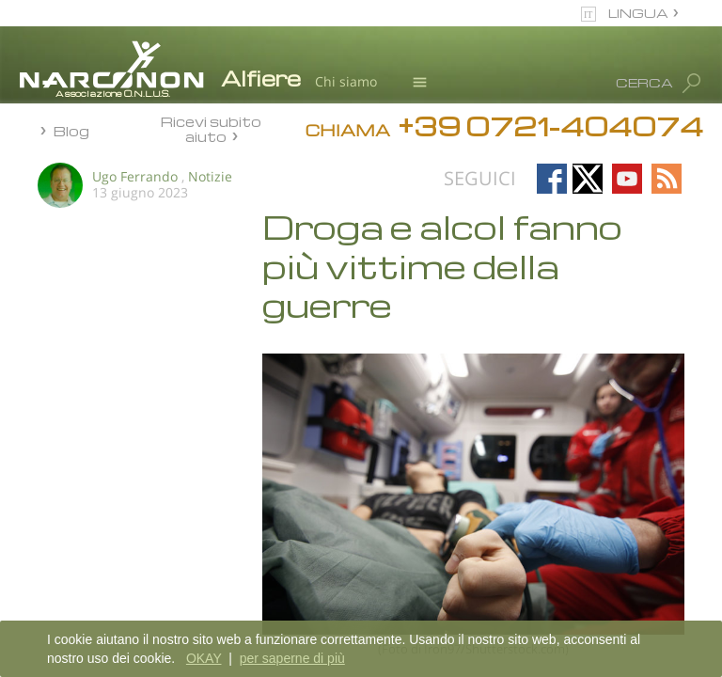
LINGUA (638, 13)
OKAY (204, 658)
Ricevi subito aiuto (211, 128)
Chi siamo (346, 81)
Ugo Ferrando (135, 176)
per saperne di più (292, 658)
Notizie (210, 176)
